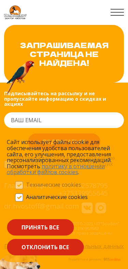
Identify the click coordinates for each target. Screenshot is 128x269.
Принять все (40, 227)
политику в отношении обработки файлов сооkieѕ (56, 169)
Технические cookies (53, 185)
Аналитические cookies (57, 197)
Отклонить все (45, 247)
